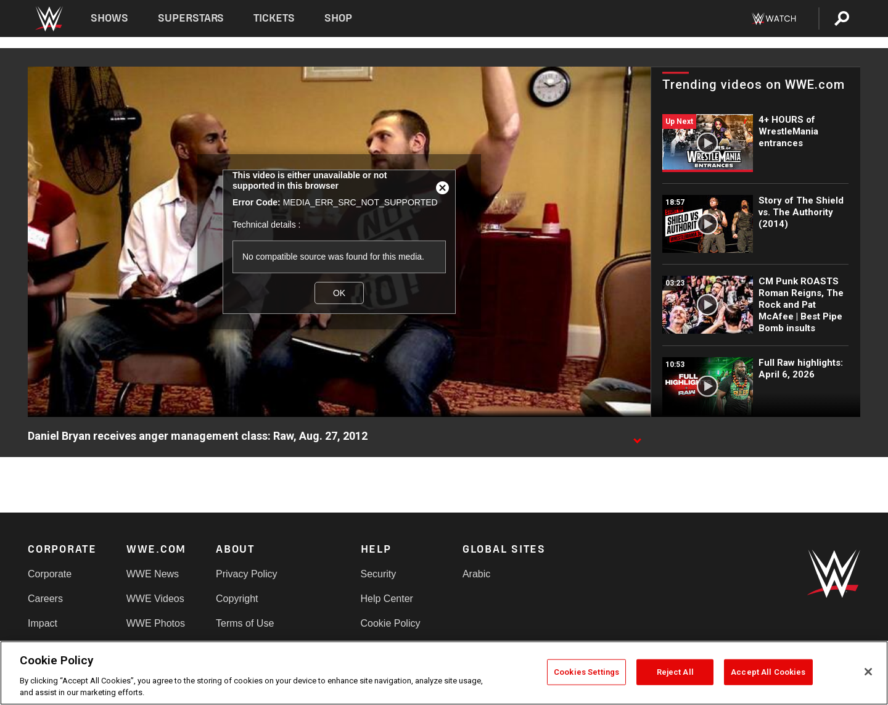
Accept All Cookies (768, 672)
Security (379, 574)
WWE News (152, 574)
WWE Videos (155, 598)
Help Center (387, 598)
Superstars (191, 18)
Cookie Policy (391, 623)
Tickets (274, 18)
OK (339, 293)
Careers (45, 598)
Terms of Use (245, 623)
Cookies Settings (586, 672)
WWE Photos (155, 623)
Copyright (237, 598)
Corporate (50, 574)
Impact (42, 623)
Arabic (476, 574)
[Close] (868, 671)
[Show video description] (637, 436)
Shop (338, 18)
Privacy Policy (247, 574)
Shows (109, 18)
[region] (444, 673)
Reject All (675, 672)
